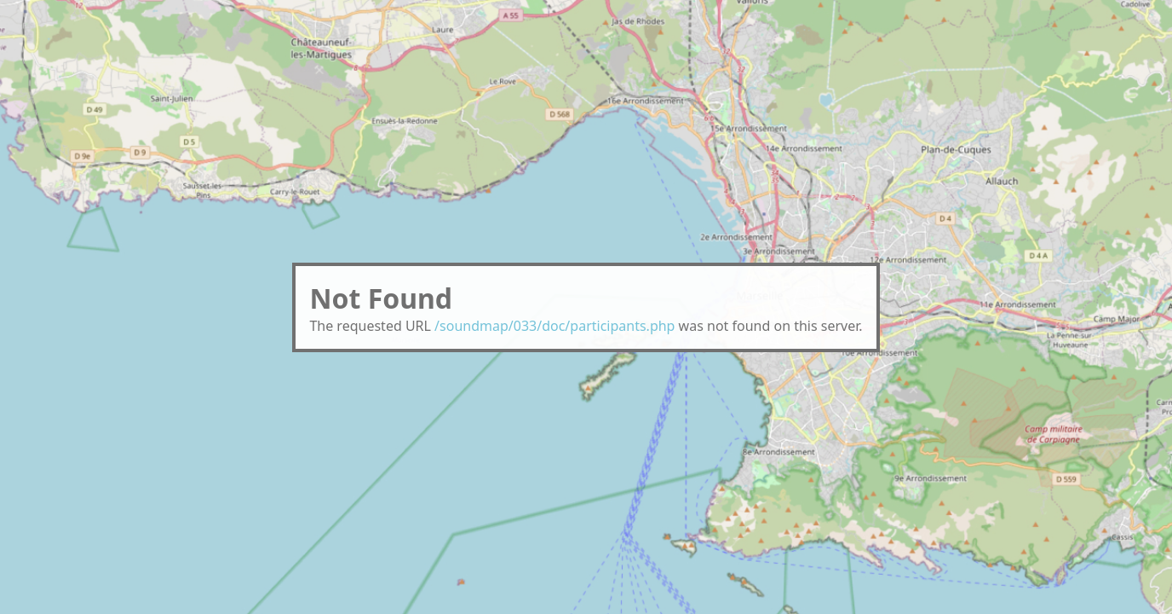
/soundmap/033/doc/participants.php (554, 325)
